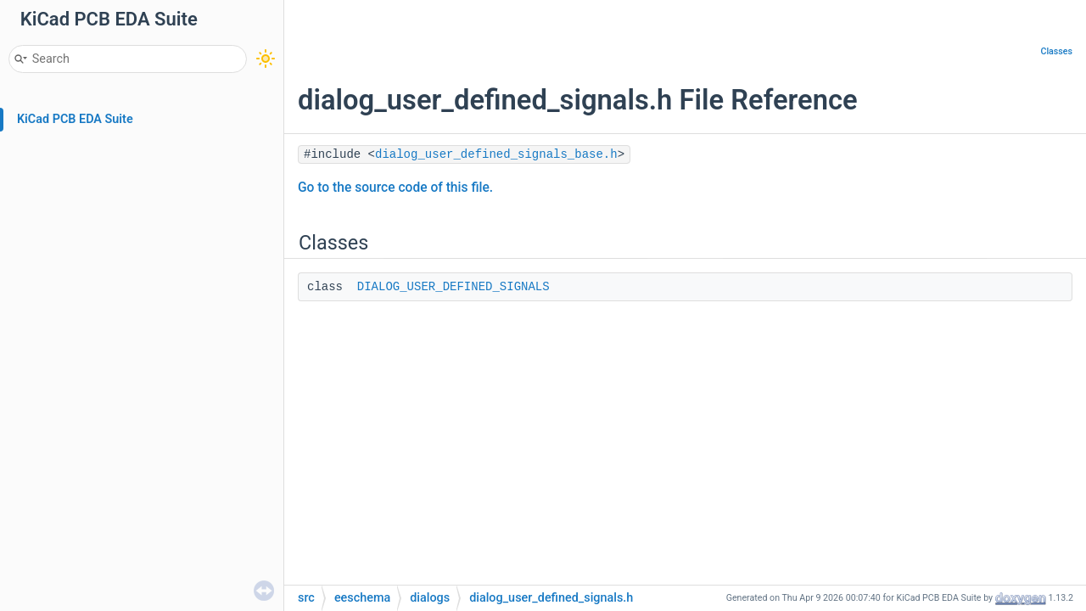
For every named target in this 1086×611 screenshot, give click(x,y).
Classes (1056, 51)
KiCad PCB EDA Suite (75, 119)
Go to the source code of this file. (395, 187)
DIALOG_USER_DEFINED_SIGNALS (453, 287)
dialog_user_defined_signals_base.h (496, 154)
